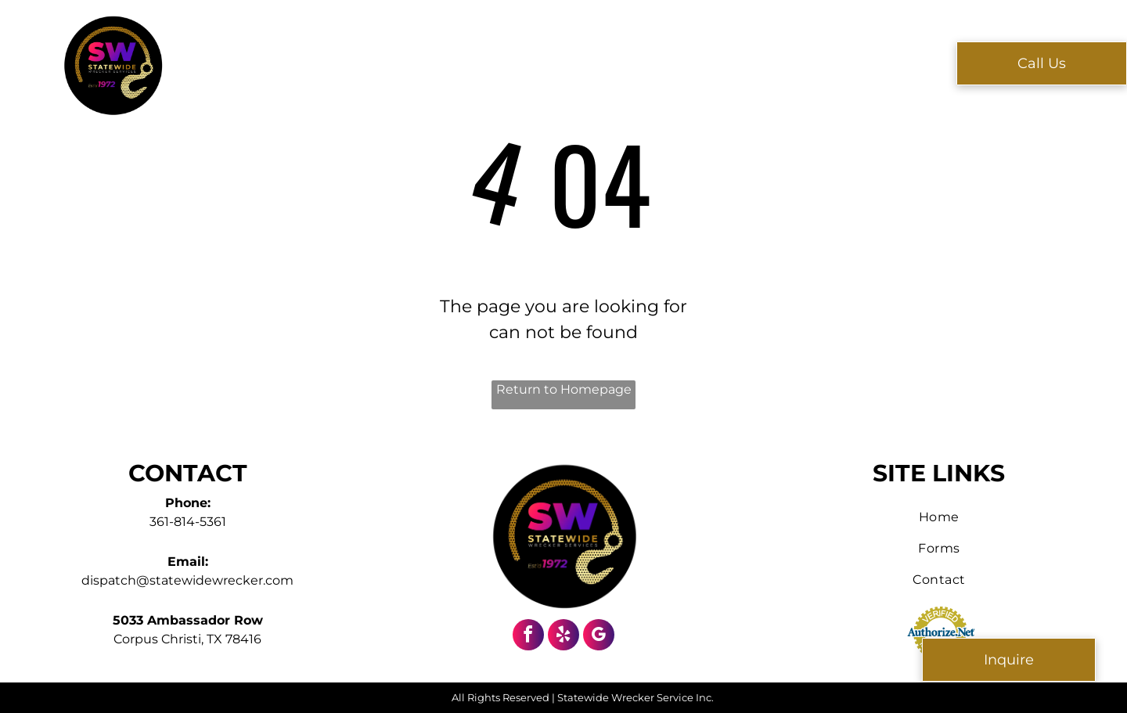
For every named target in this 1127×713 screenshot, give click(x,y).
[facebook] (528, 636)
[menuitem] (326, 62)
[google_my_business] (598, 636)
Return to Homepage (564, 389)
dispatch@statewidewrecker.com (187, 580)
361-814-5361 (187, 521)
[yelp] (563, 636)
